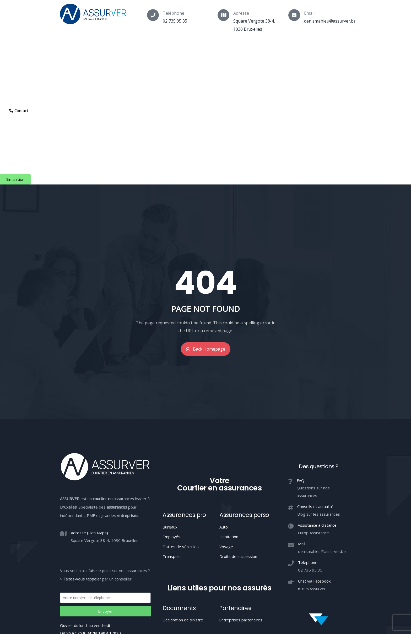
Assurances (101, 46)
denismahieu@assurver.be (330, 21)
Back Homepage (205, 220)
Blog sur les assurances (318, 385)
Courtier (69, 46)
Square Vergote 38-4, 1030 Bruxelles (104, 411)
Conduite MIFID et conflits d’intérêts (205, 588)
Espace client (266, 46)
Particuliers (136, 46)
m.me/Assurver (312, 459)
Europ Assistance (313, 403)
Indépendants (171, 46)
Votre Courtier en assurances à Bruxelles (205, 608)
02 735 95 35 (175, 21)
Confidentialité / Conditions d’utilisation (275, 588)
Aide (235, 46)
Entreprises (207, 46)
